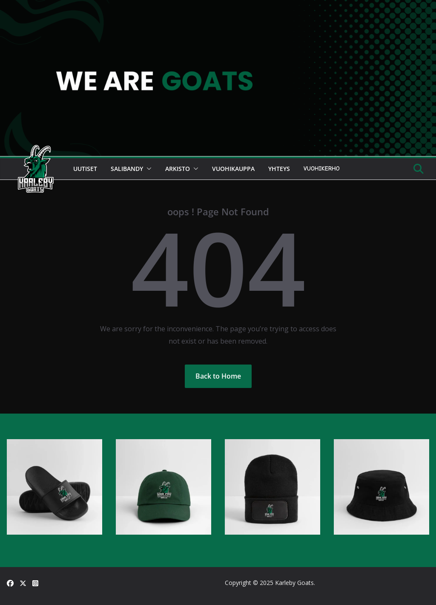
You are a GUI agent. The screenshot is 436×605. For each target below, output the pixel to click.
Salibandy (127, 169)
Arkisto (177, 169)
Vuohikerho (322, 168)
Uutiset (85, 169)
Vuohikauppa (233, 169)
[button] (147, 169)
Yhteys (279, 169)
